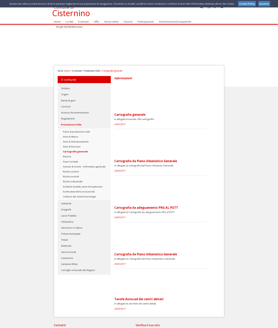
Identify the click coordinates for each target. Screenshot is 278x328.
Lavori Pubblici (69, 213)
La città (69, 19)
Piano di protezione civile (76, 129)
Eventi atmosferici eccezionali (79, 189)
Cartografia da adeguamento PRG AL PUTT (173, 145)
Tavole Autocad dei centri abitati (165, 205)
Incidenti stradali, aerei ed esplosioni (82, 184)
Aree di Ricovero (71, 144)
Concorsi (66, 104)
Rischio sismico (71, 169)
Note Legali (189, 324)
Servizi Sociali (68, 249)
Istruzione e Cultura (71, 225)
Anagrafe (66, 207)
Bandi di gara (68, 98)
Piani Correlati (70, 159)
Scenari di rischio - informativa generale (84, 164)
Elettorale (66, 243)
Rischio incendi (71, 174)
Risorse (67, 154)
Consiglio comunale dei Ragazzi (78, 268)
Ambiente (66, 201)
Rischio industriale (73, 179)
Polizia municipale (70, 231)
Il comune (83, 19)
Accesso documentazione (75, 110)
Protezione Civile (71, 122)
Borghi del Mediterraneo (207, 19)
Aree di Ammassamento (76, 139)
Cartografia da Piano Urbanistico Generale (172, 114)
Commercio (67, 256)
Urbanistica (67, 219)
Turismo (127, 19)
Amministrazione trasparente (173, 19)
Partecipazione (144, 19)
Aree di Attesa (70, 134)
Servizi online (110, 19)
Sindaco (65, 86)
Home (57, 19)
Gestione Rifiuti (69, 262)
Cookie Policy (216, 324)
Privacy (202, 324)
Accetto (264, 3)
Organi (64, 92)
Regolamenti (68, 116)
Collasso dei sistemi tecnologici (79, 194)
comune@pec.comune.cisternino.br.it (136, 299)
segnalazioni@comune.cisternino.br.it (138, 296)
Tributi (64, 237)
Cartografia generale (112, 68)
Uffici (95, 19)
